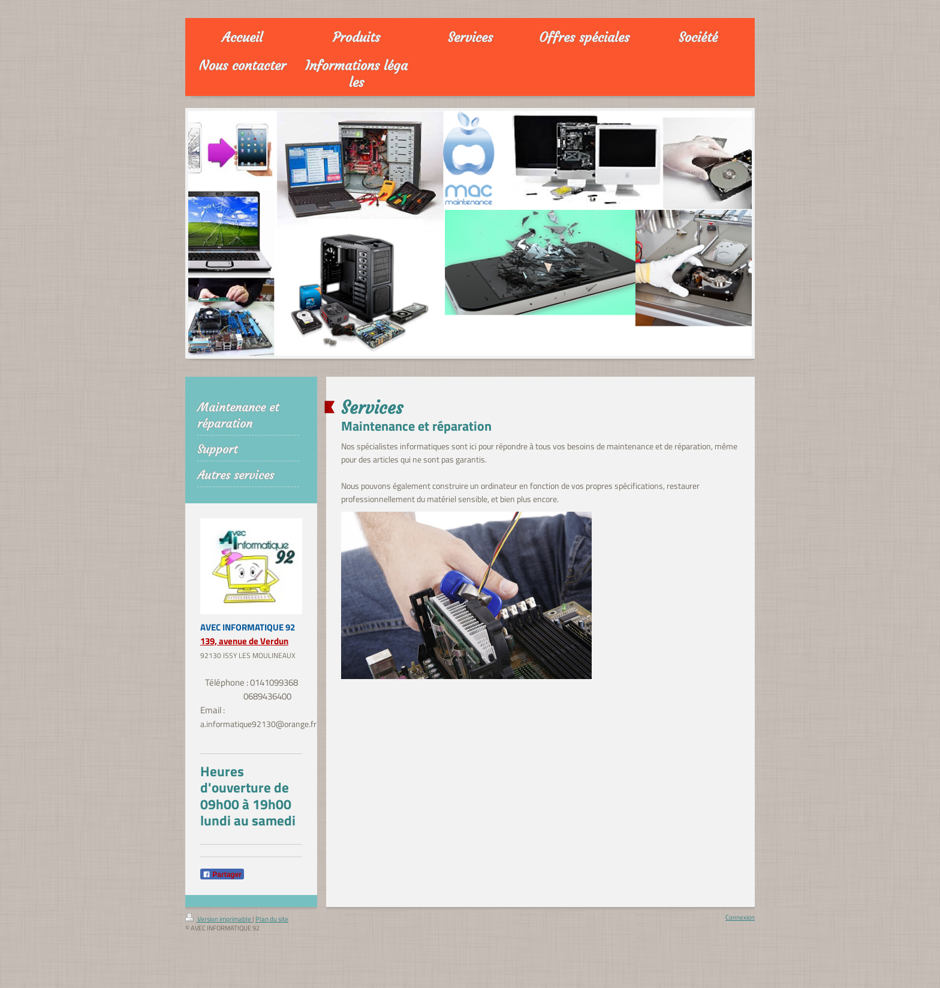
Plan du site (271, 919)
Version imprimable (218, 919)
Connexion (740, 917)
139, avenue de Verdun (244, 641)
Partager (222, 874)
